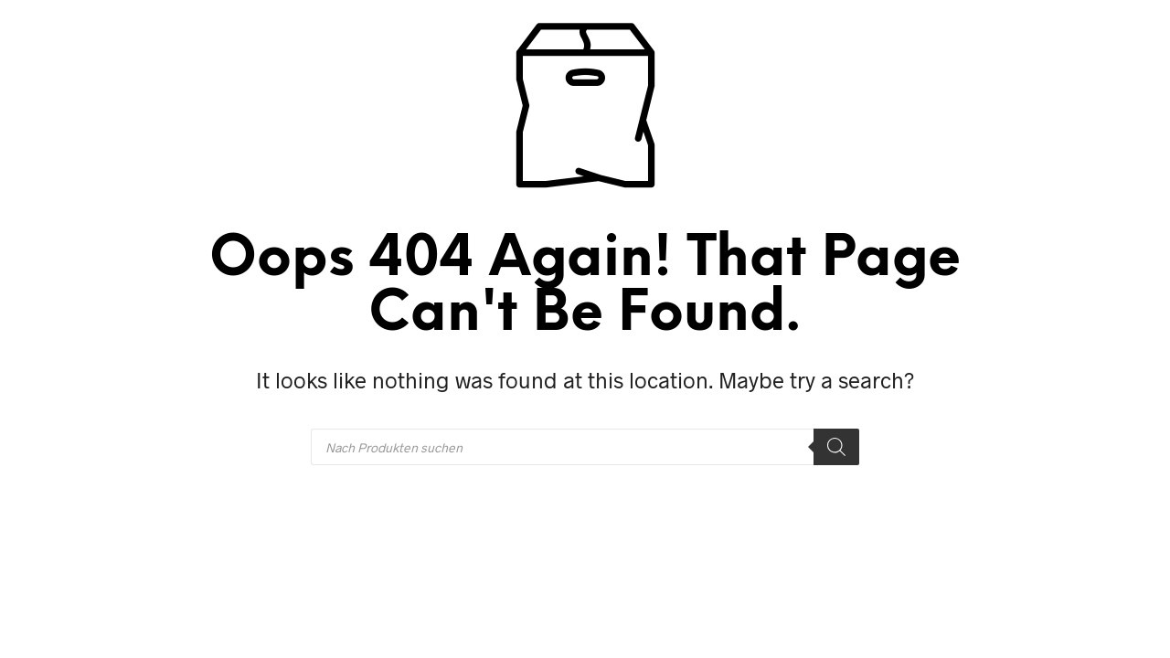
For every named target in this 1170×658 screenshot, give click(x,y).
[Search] (836, 447)
